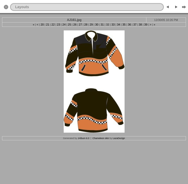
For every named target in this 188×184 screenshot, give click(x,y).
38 (140, 24)
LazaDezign (119, 138)
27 (80, 24)
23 (58, 24)
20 (42, 24)
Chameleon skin (100, 138)
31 (102, 24)
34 (118, 24)
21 (47, 24)
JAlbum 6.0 (83, 138)
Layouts (22, 7)
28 (85, 24)
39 (145, 24)
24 (63, 24)
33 (113, 24)
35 (124, 24)
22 (53, 24)
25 (69, 24)
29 (91, 24)
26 (75, 24)
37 (134, 24)
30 (96, 24)
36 (129, 24)
